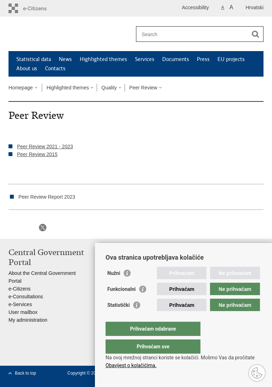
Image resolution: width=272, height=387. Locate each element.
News (65, 59)
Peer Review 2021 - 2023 (45, 146)
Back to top (25, 373)
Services (144, 59)
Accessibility (195, 7)
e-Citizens (19, 289)
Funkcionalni (121, 303)
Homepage (20, 87)
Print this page (12, 227)
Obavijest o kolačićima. (131, 365)
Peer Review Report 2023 (46, 197)
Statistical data (33, 59)
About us (26, 68)
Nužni (113, 287)
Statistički (118, 319)
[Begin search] (255, 34)
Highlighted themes (103, 59)
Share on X (42, 227)
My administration (27, 320)
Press (203, 59)
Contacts (55, 68)
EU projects (231, 59)
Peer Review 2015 (37, 154)
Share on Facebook (27, 227)
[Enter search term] (192, 34)
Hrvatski (254, 7)
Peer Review (143, 87)
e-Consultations (25, 296)
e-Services (20, 304)
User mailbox (23, 312)
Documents (175, 59)
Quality (109, 87)
